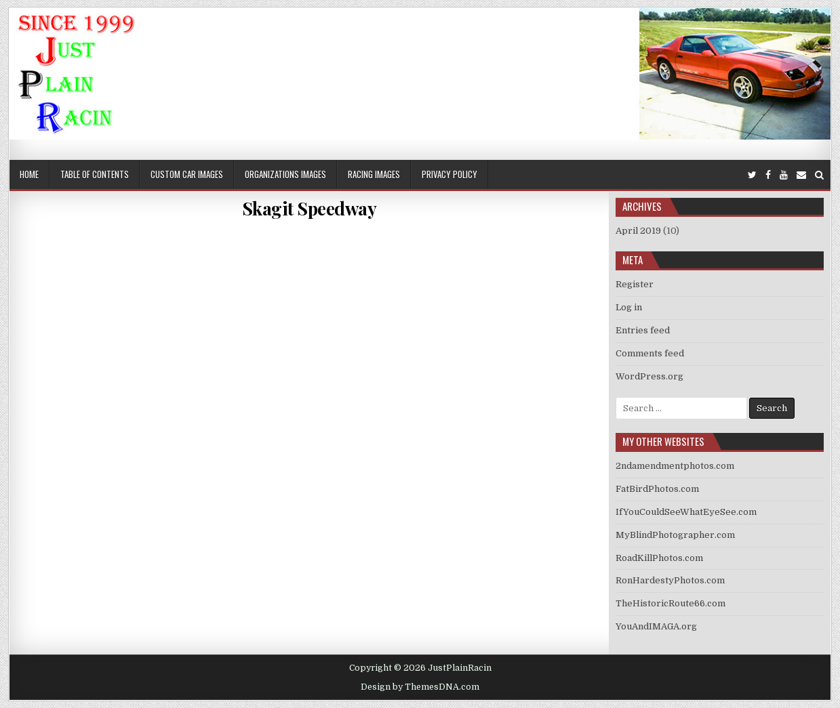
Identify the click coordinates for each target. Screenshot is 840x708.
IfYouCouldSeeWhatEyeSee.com (686, 512)
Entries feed (643, 330)
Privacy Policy (449, 174)
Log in (629, 307)
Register (635, 284)
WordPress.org (649, 376)
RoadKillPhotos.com (659, 558)
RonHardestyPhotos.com (670, 580)
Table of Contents (94, 174)
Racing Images (374, 174)
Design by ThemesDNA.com (420, 687)
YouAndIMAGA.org (656, 626)
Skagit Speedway (309, 208)
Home (29, 174)
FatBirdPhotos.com (657, 489)
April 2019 (638, 231)
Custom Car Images (187, 174)
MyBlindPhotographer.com (675, 535)
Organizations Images (285, 174)
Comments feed (650, 353)
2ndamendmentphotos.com (675, 466)
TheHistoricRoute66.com (670, 603)
